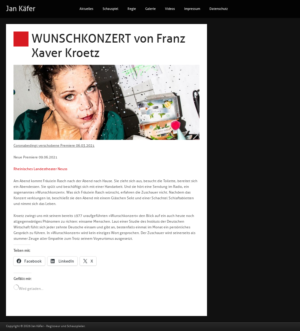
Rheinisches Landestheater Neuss (40, 169)
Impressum (192, 9)
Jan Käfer (20, 9)
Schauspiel (110, 9)
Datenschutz (218, 9)
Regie (132, 9)
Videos (170, 9)
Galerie (150, 9)
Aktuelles (86, 9)
